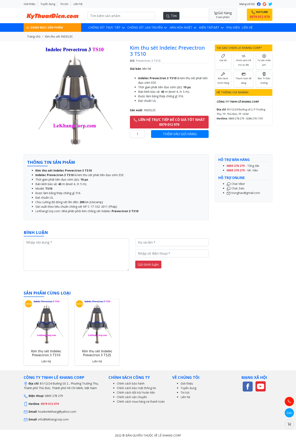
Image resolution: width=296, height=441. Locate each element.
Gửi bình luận (148, 264)
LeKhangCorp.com (47, 211)
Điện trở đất (211, 27)
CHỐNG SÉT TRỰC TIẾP (106, 27)
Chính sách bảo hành (131, 383)
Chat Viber (236, 184)
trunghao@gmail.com (243, 193)
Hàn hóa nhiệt (183, 27)
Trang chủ (33, 36)
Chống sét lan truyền (147, 27)
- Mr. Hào (242, 170)
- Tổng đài (243, 166)
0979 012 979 (50, 404)
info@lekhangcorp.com (53, 419)
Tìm (171, 16)
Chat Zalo (235, 188)
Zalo (289, 413)
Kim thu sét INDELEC (59, 36)
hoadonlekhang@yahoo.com (57, 412)
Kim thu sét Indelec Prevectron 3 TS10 (46, 353)
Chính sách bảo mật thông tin (136, 388)
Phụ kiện (233, 27)
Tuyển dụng (47, 4)
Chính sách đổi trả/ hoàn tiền (136, 392)
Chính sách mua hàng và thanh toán (141, 401)
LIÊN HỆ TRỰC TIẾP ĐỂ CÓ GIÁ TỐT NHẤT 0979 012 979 (169, 122)
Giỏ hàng (223, 15)
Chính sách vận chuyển (132, 397)
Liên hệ (78, 4)
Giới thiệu (29, 4)
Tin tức (64, 4)
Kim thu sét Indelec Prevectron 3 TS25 (97, 353)
